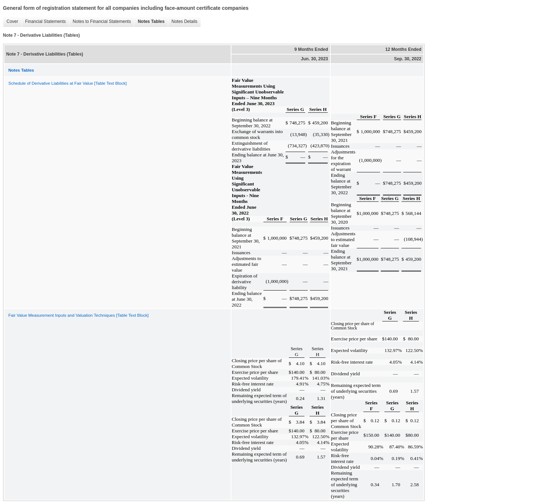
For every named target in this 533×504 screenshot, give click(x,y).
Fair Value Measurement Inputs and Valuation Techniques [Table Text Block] (78, 315)
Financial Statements (43, 21)
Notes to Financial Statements (100, 21)
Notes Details (182, 21)
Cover (10, 21)
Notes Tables (149, 21)
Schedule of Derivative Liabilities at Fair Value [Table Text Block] (67, 83)
